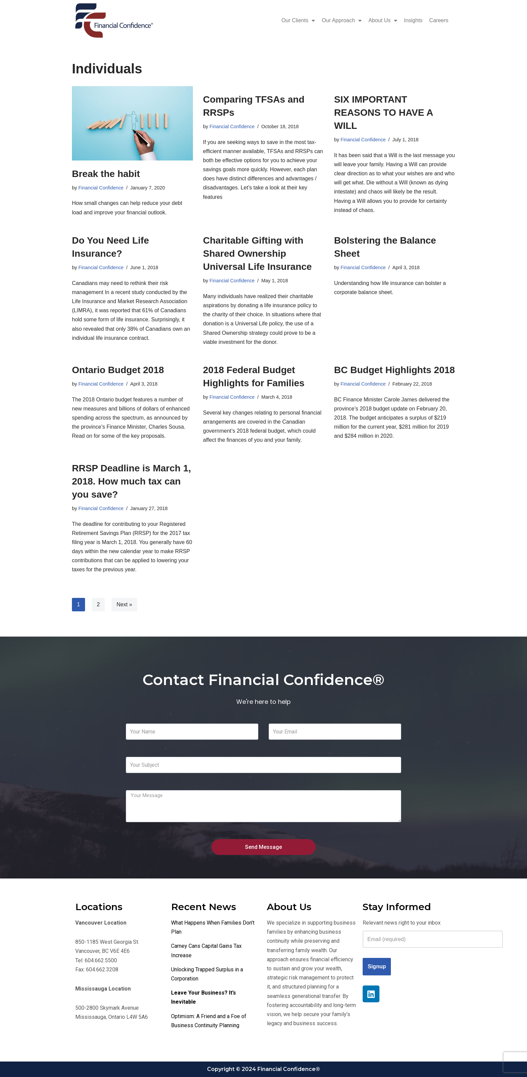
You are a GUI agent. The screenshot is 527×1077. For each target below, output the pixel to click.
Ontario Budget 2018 (118, 370)
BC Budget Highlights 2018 (394, 370)
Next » (124, 604)
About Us (382, 20)
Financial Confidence (100, 187)
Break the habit (106, 174)
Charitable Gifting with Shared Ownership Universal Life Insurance (257, 253)
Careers (438, 20)
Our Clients (298, 20)
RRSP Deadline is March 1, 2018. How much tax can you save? (131, 481)
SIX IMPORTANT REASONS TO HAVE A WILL (383, 112)
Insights (413, 20)
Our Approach (342, 20)
